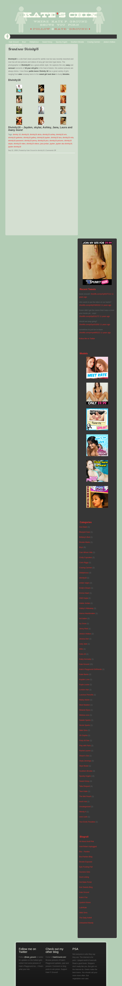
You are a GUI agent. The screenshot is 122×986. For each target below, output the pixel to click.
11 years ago (106, 305)
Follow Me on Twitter (87, 339)
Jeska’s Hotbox (109, 42)
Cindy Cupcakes (85, 557)
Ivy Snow (82, 624)
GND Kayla (83, 598)
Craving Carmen (93, 42)
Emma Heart (84, 593)
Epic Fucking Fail (86, 867)
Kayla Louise (84, 685)
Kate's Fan (83, 897)
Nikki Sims (83, 730)
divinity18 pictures (56, 141)
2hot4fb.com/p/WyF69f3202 (90, 305)
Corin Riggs (83, 563)
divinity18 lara (56, 138)
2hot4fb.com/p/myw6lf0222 (89, 333)
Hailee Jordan (84, 603)
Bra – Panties (84, 852)
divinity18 (25, 134)
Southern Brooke (77, 42)
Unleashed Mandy (86, 923)
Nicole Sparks (84, 725)
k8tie (81, 649)
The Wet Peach (85, 796)
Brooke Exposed (85, 862)
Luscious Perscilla (86, 695)
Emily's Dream (85, 588)
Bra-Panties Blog (85, 857)
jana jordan (44, 144)
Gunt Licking (84, 877)
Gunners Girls (84, 872)
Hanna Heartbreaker (87, 613)
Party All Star (84, 741)
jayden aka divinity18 (64, 144)
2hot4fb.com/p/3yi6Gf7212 (101, 294)
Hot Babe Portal (85, 882)
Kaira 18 (82, 654)
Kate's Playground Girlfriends (90, 669)
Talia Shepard (84, 786)
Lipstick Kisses (85, 902)
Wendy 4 (82, 812)
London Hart (84, 690)
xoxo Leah (83, 817)
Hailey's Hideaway (86, 608)
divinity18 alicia (35, 134)
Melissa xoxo (84, 715)
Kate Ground (14, 42)
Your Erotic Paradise (87, 822)
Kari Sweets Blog (86, 887)
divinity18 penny (30, 141)
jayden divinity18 (14, 147)
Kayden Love (84, 679)
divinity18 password (16, 141)
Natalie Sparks (85, 720)
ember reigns (84, 583)
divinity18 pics (43, 141)
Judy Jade (83, 644)
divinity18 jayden (43, 138)
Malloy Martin (84, 700)
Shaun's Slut (84, 756)
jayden (52, 144)
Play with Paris (85, 746)
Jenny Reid (83, 629)
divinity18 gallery (29, 138)
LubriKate (83, 908)
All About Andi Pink (86, 841)
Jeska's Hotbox (85, 634)
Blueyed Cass (84, 532)
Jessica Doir (84, 639)
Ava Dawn (83, 527)
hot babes (83, 618)
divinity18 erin (61, 134)
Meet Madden (84, 705)
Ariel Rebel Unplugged (88, 847)
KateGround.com (59, 957)
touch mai (83, 802)
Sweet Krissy (47, 42)
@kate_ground (30, 957)
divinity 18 (17, 134)
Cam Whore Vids (15, 45)
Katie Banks (84, 674)
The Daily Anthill (85, 918)
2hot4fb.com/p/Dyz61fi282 (89, 324)
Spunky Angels (61, 42)
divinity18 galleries (15, 138)
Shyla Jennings (85, 761)
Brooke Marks (84, 542)
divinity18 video (20, 144)
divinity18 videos (33, 144)
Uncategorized (85, 807)
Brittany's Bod (84, 537)
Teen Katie (83, 791)
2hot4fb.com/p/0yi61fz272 (89, 316)
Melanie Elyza (84, 710)
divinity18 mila (68, 138)
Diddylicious (34, 42)
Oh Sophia (83, 735)
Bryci (24, 42)
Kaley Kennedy (85, 659)
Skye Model (83, 766)
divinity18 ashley (49, 134)
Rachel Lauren (85, 751)
